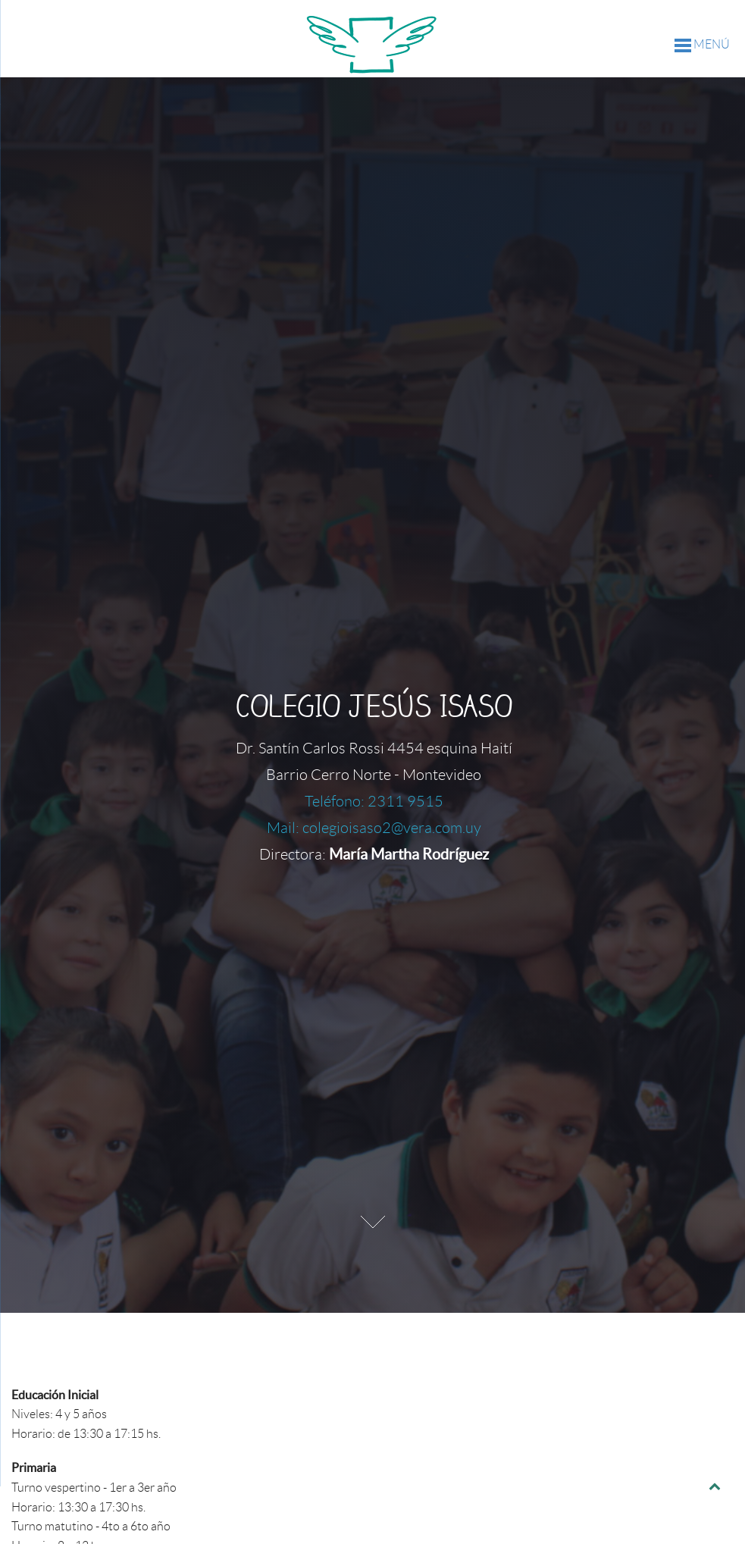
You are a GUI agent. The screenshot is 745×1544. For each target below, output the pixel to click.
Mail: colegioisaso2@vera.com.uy (374, 827)
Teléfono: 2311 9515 (374, 801)
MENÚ (702, 45)
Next (373, 1222)
